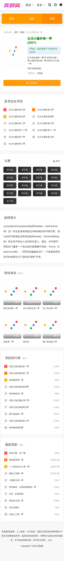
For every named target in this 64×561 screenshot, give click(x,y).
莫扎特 (26, 342)
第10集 (25, 185)
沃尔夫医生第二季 (31, 308)
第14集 (25, 193)
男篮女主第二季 (32, 500)
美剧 (52, 18)
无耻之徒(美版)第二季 (32, 373)
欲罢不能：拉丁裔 (32, 453)
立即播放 (32, 83)
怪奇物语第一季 (32, 380)
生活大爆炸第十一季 (44, 130)
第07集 (39, 177)
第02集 (25, 170)
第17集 (10, 201)
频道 (29, 5)
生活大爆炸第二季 (14, 123)
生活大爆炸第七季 (14, 109)
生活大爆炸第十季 (14, 137)
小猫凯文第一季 (32, 480)
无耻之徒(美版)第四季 (32, 387)
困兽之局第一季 (32, 473)
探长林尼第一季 (10, 308)
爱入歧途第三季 (50, 342)
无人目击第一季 (50, 308)
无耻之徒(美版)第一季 (32, 366)
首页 (11, 18)
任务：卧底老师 (32, 494)
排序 (56, 161)
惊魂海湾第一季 (32, 460)
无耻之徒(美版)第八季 (32, 420)
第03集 (39, 170)
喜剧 (39, 68)
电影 (31, 18)
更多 (41, 5)
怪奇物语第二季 (32, 393)
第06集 (25, 177)
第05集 (10, 177)
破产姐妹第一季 (32, 414)
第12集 (54, 185)
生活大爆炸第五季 (14, 116)
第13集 (10, 193)
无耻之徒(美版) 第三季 (32, 400)
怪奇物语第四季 (32, 427)
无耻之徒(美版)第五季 (32, 407)
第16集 (54, 193)
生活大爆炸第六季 (43, 109)
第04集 (54, 170)
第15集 (39, 193)
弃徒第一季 (8, 342)
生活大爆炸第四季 (43, 116)
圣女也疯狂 (32, 507)
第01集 (10, 170)
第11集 (39, 185)
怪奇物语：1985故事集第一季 (32, 487)
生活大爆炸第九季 (43, 137)
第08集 (54, 177)
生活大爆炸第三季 (43, 123)
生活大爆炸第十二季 (15, 130)
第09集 (10, 185)
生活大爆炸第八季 (14, 143)
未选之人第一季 (32, 514)
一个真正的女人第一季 (32, 466)
